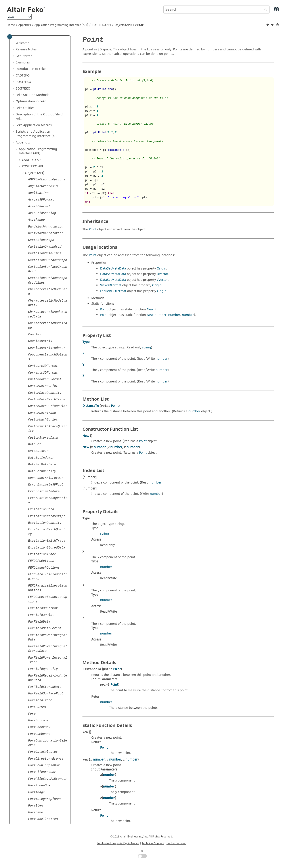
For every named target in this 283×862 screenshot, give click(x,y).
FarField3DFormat (113, 291)
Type (86, 342)
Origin (161, 268)
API (101, 25)
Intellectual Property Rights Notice (118, 843)
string (146, 347)
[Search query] (216, 9)
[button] (26, 38)
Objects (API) (123, 25)
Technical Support (153, 843)
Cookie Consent (176, 843)
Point (92, 229)
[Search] (264, 10)
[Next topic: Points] (272, 25)
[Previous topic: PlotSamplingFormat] (268, 25)
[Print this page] (278, 25)
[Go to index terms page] (272, 11)
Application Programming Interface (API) (61, 25)
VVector (162, 279)
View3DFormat (110, 285)
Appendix (24, 25)
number (160, 315)
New (150, 309)
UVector (162, 274)
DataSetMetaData (113, 268)
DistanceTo (90, 405)
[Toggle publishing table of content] (9, 36)
